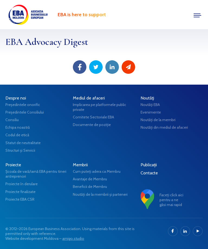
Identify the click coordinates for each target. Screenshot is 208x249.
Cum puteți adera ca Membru (97, 171)
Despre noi (15, 98)
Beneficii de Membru (90, 186)
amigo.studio (73, 238)
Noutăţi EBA (150, 104)
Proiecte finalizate (20, 191)
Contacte (149, 172)
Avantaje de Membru (90, 179)
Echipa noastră (17, 127)
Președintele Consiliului (24, 112)
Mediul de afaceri (89, 98)
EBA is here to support (82, 15)
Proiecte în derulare (21, 183)
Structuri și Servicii (20, 150)
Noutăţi (147, 98)
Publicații (149, 164)
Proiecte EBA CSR (19, 199)
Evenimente (151, 112)
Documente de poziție (92, 124)
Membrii (80, 164)
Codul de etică (17, 134)
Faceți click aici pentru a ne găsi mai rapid (171, 199)
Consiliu (12, 119)
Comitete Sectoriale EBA (93, 117)
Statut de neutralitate (23, 142)
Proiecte (13, 164)
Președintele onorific (22, 104)
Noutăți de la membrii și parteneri (100, 194)
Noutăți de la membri (158, 119)
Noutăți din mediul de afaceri (164, 127)
